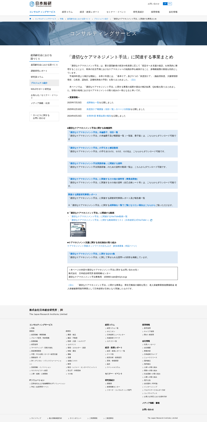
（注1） (133, 80)
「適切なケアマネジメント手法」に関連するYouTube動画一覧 (98, 216)
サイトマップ (36, 418)
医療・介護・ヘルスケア (77, 341)
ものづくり (72, 344)
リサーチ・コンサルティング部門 (119, 390)
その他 (70, 374)
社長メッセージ (150, 344)
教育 (69, 364)
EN (169, 3)
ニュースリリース (150, 357)
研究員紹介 (138, 12)
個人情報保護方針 (55, 418)
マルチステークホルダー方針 (154, 390)
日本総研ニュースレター (116, 334)
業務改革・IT (36, 357)
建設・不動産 (72, 338)
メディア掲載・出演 (40, 103)
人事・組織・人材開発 (39, 374)
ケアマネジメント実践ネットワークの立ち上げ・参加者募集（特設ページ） (102, 246)
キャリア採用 (149, 331)
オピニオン (111, 331)
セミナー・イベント (116, 12)
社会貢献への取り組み (152, 374)
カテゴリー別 (112, 341)
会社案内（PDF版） (151, 383)
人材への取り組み (150, 367)
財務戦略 (34, 341)
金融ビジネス (72, 361)
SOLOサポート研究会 (41, 89)
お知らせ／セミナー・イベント (44, 96)
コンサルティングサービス (42, 12)
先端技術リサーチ (113, 338)
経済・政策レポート (89, 12)
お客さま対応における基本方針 (155, 396)
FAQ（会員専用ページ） (40, 387)
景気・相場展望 (112, 361)
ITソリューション (37, 380)
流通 (69, 357)
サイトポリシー (75, 418)
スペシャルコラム (113, 367)
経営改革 (34, 344)
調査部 (109, 383)
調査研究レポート (39, 71)
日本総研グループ (150, 354)
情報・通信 (72, 351)
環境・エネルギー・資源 (77, 348)
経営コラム (67, 12)
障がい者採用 (149, 334)
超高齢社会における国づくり (78, 19)
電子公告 (147, 380)
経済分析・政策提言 (114, 357)
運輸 (69, 354)
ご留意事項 (109, 418)
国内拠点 (147, 361)
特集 (62, 19)
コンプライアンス (150, 393)
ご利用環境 (93, 418)
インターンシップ (150, 387)
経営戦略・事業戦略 (38, 334)
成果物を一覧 (93, 102)
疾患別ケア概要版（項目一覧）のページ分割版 (108, 109)
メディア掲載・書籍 (151, 403)
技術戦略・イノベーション (41, 367)
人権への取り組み (150, 377)
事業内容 (147, 351)
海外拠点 (147, 364)
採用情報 (155, 12)
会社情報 (173, 12)
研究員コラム (37, 77)
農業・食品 (72, 334)
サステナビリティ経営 (39, 370)
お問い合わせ (153, 4)
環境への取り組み (150, 370)
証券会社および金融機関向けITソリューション (48, 383)
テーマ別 (110, 354)
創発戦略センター (113, 387)
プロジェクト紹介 (101, 19)
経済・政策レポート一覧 (116, 351)
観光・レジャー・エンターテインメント (82, 367)
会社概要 (147, 348)
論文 (108, 364)
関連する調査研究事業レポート (82, 194)
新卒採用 (147, 328)
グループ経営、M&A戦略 (40, 338)
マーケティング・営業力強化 (42, 348)
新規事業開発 (36, 351)
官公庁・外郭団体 (74, 370)
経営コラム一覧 (112, 328)
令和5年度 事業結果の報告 (99, 116)
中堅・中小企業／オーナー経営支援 (44, 354)
